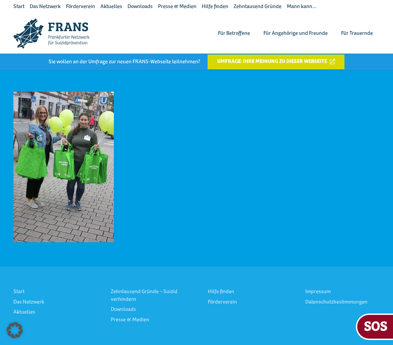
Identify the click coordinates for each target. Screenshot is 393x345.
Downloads (140, 6)
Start (18, 6)
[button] (14, 330)
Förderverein (80, 6)
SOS (375, 326)
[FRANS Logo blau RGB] (51, 33)
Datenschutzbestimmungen (336, 302)
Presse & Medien (177, 6)
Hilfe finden (215, 6)
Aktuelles (111, 6)
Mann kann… (302, 6)
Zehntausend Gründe (258, 6)
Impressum (318, 291)
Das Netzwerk (45, 6)
